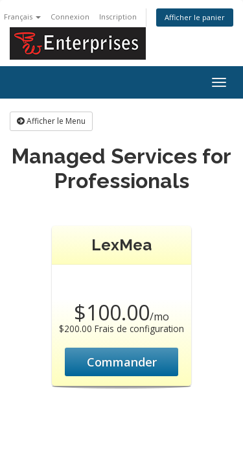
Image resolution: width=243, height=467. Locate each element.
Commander (122, 362)
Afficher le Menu (51, 120)
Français (22, 16)
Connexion (70, 16)
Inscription (118, 16)
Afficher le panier (195, 17)
